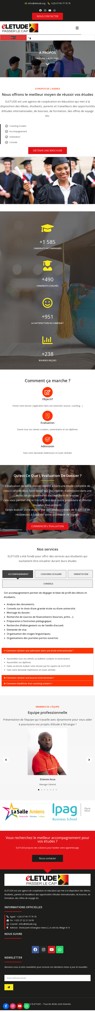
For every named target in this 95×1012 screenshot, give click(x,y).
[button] (91, 29)
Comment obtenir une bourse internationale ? (30, 679)
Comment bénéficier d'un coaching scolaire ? (29, 685)
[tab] (17, 576)
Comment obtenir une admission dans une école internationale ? (40, 652)
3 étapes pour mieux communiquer (42, 39)
